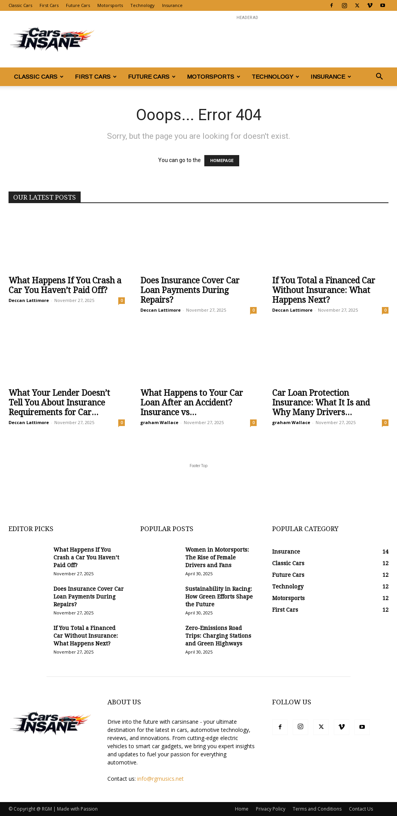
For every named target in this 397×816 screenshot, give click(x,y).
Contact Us (361, 809)
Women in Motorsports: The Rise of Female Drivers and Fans (217, 557)
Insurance (172, 5)
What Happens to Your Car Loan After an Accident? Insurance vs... (191, 402)
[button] (379, 77)
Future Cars (78, 5)
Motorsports (110, 5)
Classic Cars (20, 5)
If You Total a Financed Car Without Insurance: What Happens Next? (323, 290)
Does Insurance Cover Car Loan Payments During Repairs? (190, 290)
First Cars (49, 5)
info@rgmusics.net (160, 778)
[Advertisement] (247, 39)
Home (242, 809)
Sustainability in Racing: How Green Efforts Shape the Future (219, 596)
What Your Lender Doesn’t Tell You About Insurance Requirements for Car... (59, 402)
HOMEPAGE (221, 160)
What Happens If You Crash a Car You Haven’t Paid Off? (65, 285)
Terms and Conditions (317, 809)
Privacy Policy (270, 809)
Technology (142, 5)
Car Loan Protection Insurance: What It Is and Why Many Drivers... (321, 402)
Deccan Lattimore (29, 300)
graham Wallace (159, 422)
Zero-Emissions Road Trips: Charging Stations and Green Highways (218, 636)
